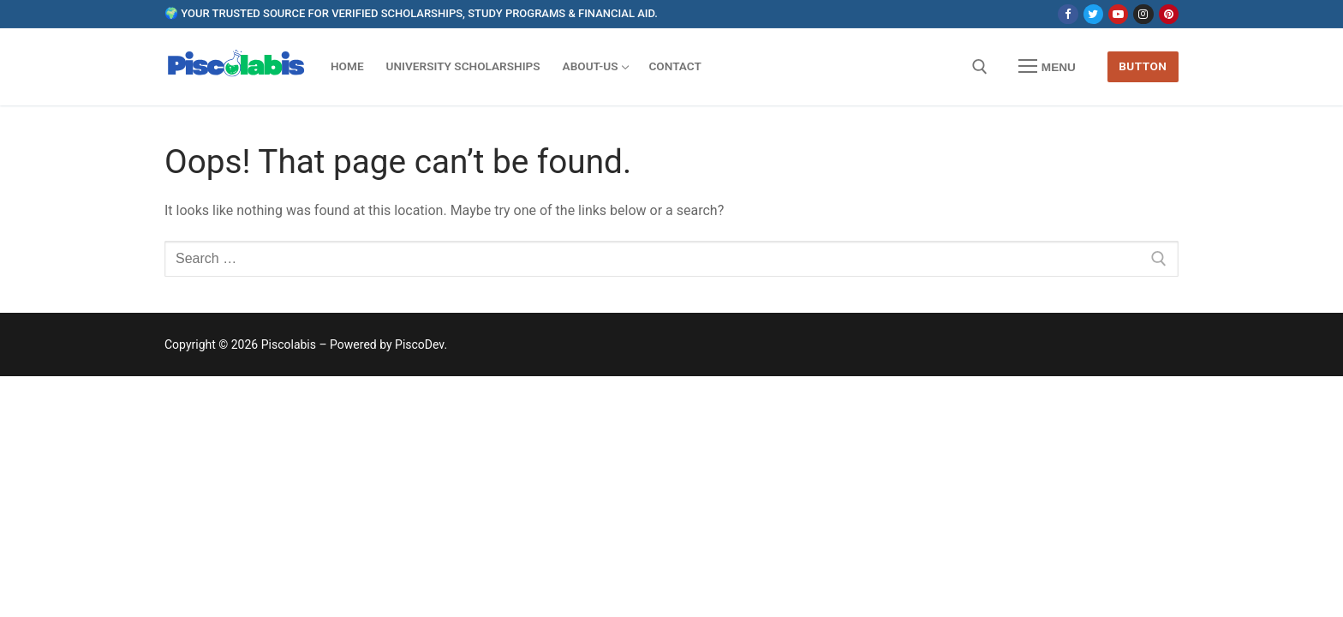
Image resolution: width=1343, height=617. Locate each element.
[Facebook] (1067, 14)
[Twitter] (1093, 14)
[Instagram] (1143, 14)
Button (1143, 66)
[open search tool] (980, 67)
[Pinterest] (1169, 14)
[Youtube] (1118, 14)
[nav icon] (1047, 67)
